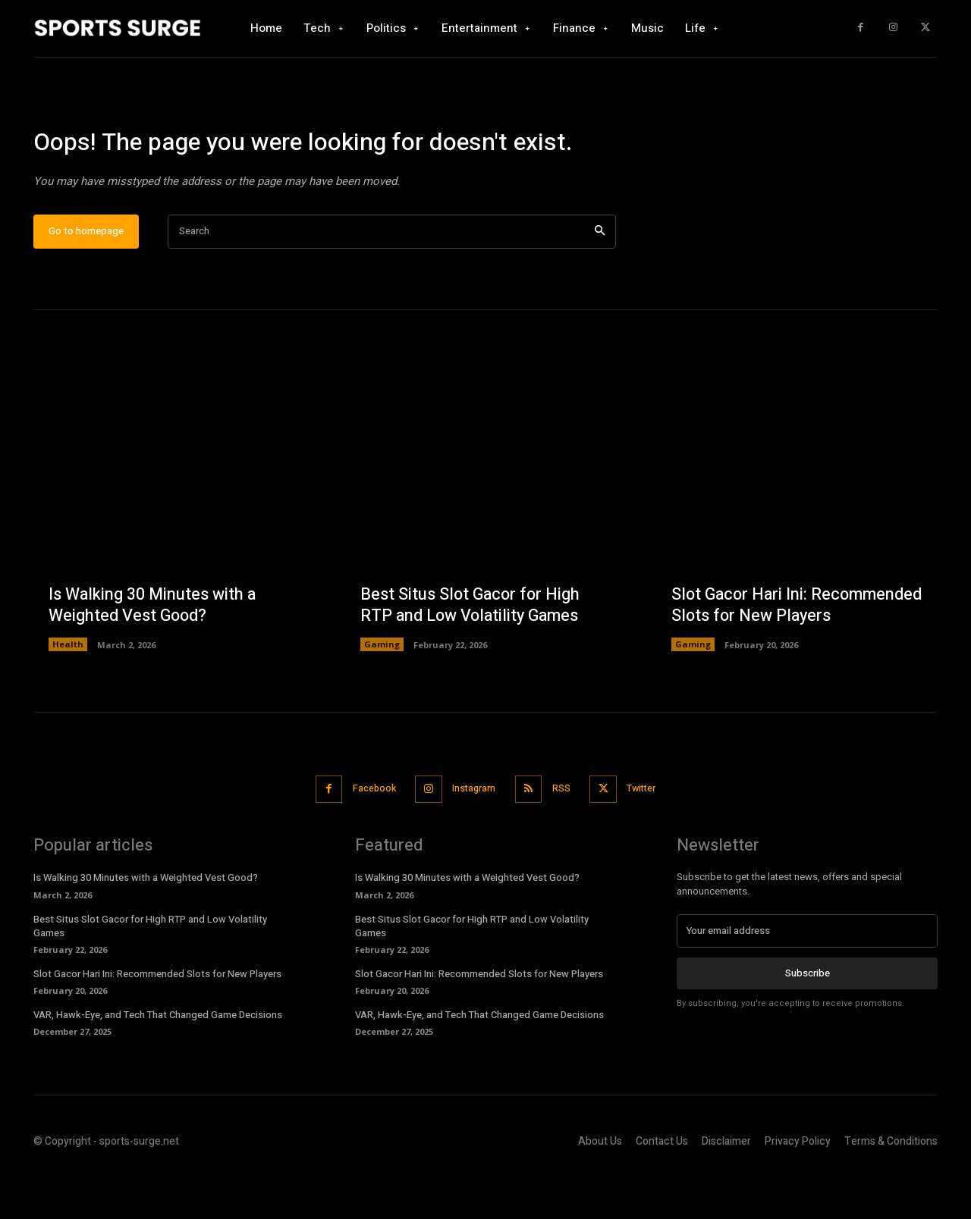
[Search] (599, 278)
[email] (807, 976)
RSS (565, 834)
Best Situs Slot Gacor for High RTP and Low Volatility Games (472, 651)
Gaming (382, 691)
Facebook (366, 834)
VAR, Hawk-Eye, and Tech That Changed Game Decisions (157, 1060)
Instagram (472, 834)
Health (67, 691)
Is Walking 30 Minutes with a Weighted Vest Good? (153, 651)
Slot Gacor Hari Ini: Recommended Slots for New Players (781, 640)
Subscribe (807, 1018)
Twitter (651, 834)
